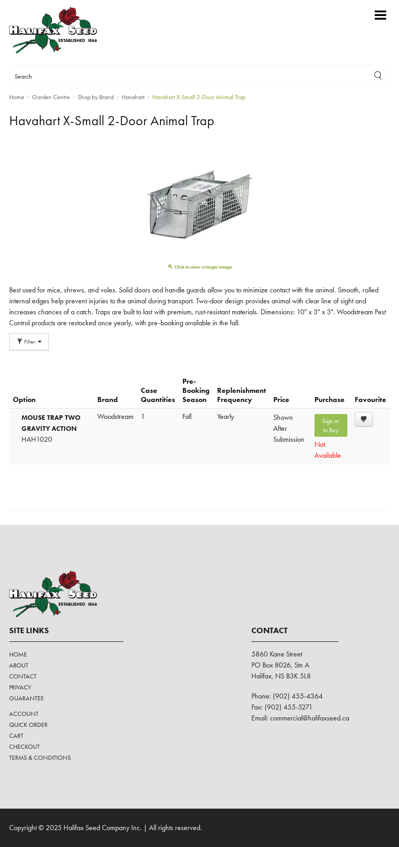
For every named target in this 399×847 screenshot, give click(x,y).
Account (23, 713)
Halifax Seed (60, 30)
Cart (16, 735)
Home (18, 654)
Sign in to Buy (330, 425)
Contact (23, 676)
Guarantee (26, 698)
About (18, 665)
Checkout (24, 746)
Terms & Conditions (40, 757)
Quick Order (28, 724)
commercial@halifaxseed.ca (309, 718)
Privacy (20, 687)
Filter (29, 341)
